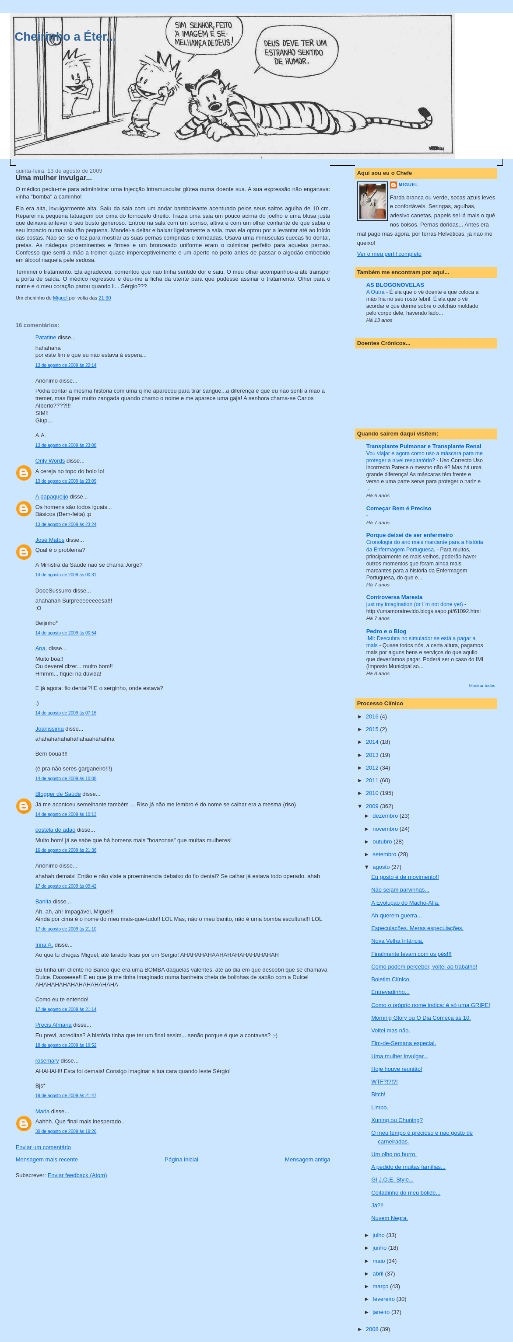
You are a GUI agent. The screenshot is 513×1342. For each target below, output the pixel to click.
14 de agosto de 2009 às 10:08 (66, 778)
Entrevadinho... (390, 992)
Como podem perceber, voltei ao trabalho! (424, 966)
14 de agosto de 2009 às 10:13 (66, 814)
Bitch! (378, 1094)
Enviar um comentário (43, 1147)
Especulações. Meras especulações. (417, 928)
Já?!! (377, 1205)
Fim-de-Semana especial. (403, 1043)
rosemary (47, 1060)
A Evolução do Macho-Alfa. (405, 902)
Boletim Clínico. (391, 979)
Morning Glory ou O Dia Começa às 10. (421, 1017)
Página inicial (181, 1159)
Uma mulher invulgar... (399, 1056)
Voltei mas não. (390, 1030)
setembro (385, 854)
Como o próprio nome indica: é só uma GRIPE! (430, 1005)
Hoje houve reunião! (396, 1069)
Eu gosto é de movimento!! (405, 877)
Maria (42, 1111)
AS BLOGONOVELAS (395, 285)
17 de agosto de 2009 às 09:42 (66, 886)
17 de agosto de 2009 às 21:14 (66, 1009)
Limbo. (379, 1107)
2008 (373, 1329)
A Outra (376, 292)
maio (379, 1261)
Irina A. (44, 944)
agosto (381, 867)
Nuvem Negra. (389, 1218)
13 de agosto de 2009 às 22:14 (66, 365)
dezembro (385, 815)
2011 (373, 780)
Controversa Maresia (394, 597)
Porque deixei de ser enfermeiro (409, 535)
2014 (373, 742)
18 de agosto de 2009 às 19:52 (66, 1045)
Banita (43, 901)
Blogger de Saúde (58, 794)
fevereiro (384, 1299)
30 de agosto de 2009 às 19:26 (66, 1131)
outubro (383, 841)
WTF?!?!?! (384, 1081)
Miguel (408, 184)
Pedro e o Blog (386, 631)
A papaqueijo (51, 496)
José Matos (49, 540)
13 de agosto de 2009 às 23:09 (66, 481)
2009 (373, 806)
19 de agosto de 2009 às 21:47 (66, 1095)
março (381, 1286)
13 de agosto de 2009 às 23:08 (66, 445)
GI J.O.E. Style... (392, 1179)
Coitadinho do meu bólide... (405, 1192)
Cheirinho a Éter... (65, 36)
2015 (373, 729)
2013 (373, 755)
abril (378, 1273)
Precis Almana (53, 1024)
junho (380, 1247)
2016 (373, 716)
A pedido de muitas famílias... (408, 1167)
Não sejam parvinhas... (400, 889)
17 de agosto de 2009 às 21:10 (66, 929)
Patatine (45, 337)
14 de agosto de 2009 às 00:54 (66, 633)
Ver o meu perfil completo (389, 254)
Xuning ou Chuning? (397, 1120)
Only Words (50, 460)
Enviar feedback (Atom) (77, 1175)
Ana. (41, 648)
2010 (373, 793)
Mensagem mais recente (47, 1159)
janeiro (381, 1312)
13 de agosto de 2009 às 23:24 (66, 524)
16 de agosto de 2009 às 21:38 (66, 850)
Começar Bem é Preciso (399, 508)
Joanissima (49, 728)
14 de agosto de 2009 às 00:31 (66, 574)
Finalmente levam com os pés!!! (411, 954)
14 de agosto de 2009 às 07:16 (66, 713)
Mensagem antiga (307, 1159)
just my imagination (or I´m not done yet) (415, 604)
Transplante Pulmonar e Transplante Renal (423, 446)
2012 (373, 767)
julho (379, 1235)
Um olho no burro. (394, 1154)
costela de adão (55, 829)
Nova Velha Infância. (397, 941)
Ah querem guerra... (396, 915)
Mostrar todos (482, 685)
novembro (385, 829)
